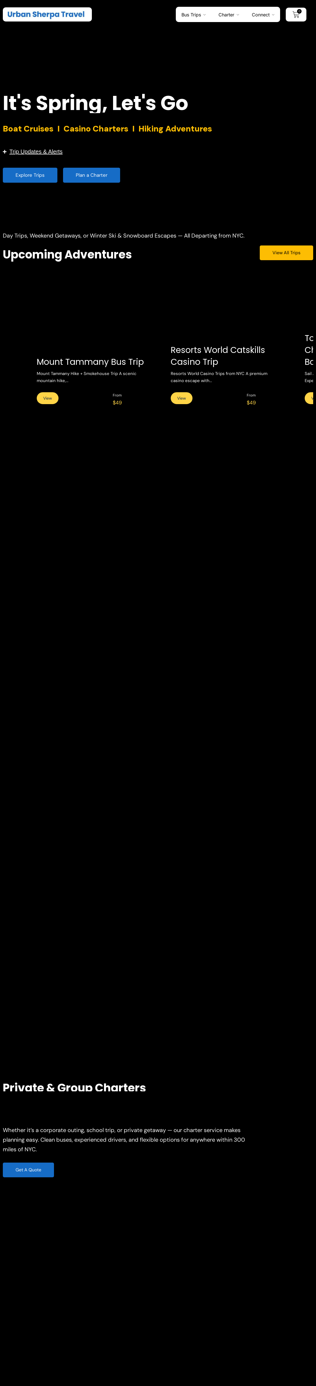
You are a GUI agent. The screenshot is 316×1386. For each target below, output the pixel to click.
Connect (261, 14)
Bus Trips (191, 14)
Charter (226, 14)
